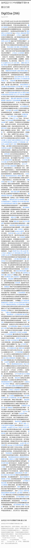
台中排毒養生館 (25, 78)
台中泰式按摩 (18, 302)
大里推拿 (20, 229)
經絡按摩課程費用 (21, 271)
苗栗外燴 (26, 491)
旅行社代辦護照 (19, 199)
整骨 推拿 (4, 128)
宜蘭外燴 (14, 203)
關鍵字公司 (11, 253)
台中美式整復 (20, 496)
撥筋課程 (19, 98)
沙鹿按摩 (12, 80)
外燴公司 (4, 80)
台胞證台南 (6, 475)
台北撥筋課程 (18, 314)
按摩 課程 (7, 154)
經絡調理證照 (20, 386)
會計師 (22, 77)
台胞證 (19, 71)
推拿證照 (10, 94)
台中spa (15, 427)
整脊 (18, 487)
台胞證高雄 (22, 39)
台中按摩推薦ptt (13, 326)
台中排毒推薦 (21, 142)
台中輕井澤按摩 (10, 86)
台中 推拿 (26, 140)
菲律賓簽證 (11, 425)
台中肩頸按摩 (25, 300)
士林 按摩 (26, 395)
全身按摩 (17, 283)
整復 (23, 504)
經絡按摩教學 (24, 84)
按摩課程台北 (19, 140)
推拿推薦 (11, 92)
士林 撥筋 (16, 259)
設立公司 (10, 63)
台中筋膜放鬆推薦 (6, 203)
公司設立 (18, 33)
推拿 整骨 (17, 78)
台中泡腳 (25, 86)
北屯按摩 (21, 413)
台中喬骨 (25, 481)
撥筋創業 (23, 33)
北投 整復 (7, 340)
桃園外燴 (8, 71)
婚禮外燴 (18, 338)
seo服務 (6, 144)
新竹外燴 (4, 429)
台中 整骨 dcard (12, 116)
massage (9, 445)
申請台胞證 (10, 47)
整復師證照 (18, 421)
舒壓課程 (24, 405)
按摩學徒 (25, 273)
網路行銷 (13, 217)
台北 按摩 (26, 427)
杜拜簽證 (27, 158)
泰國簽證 (14, 201)
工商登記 (10, 390)
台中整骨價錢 (19, 352)
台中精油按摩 (26, 326)
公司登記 (19, 332)
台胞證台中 (10, 275)
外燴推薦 (22, 237)
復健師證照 (4, 302)
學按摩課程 (7, 277)
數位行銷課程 (24, 477)
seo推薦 (14, 142)
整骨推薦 (17, 253)
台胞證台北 (12, 459)
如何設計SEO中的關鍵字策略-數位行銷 (14, 4)
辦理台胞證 (24, 71)
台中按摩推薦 (24, 47)
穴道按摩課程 (21, 292)
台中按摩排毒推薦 (6, 142)
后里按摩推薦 (16, 100)
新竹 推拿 (14, 144)
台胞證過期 (13, 166)
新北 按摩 (23, 253)
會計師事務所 (17, 504)
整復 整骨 (13, 98)
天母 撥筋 (8, 110)
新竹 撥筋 (23, 423)
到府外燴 (4, 148)
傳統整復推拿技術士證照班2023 (17, 457)
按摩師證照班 (8, 160)
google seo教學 (19, 231)
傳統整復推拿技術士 (11, 176)
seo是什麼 (7, 41)
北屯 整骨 (8, 386)
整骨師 (20, 176)
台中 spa (15, 118)
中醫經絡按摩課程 (11, 304)
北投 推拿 (16, 63)
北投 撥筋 (16, 47)
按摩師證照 (13, 332)
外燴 (8, 364)
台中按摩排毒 (12, 397)
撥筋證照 (12, 199)
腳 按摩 (25, 314)
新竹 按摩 (4, 328)
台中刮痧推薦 (9, 120)
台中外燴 (6, 166)
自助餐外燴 (24, 114)
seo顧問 (5, 63)
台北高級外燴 (8, 33)
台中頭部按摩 (24, 106)
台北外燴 (17, 86)
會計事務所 (4, 65)
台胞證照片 (9, 100)
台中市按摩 (18, 374)
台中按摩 (23, 344)
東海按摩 (13, 71)
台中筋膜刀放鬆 (10, 140)
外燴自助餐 (4, 94)
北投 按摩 (17, 77)
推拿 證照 (13, 191)
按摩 (18, 191)
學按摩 (15, 251)
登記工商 (10, 182)
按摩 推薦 (6, 463)
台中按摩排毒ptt (21, 304)
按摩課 (25, 116)
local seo (25, 411)
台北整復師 (21, 53)
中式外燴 (24, 160)
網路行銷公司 (25, 63)
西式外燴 (20, 201)
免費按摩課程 (19, 473)
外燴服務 (4, 427)
